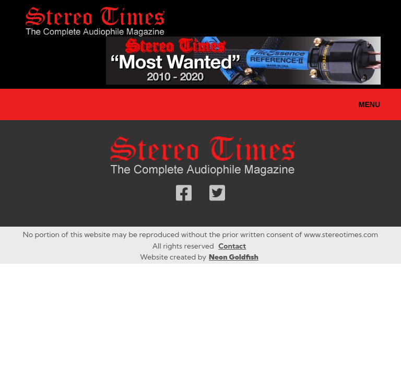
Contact (232, 246)
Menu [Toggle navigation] (369, 104)
